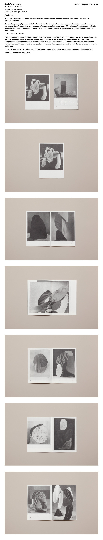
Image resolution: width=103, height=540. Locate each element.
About (77, 4)
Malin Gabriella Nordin (52, 18)
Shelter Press (20, 53)
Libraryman (94, 4)
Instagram (84, 4)
